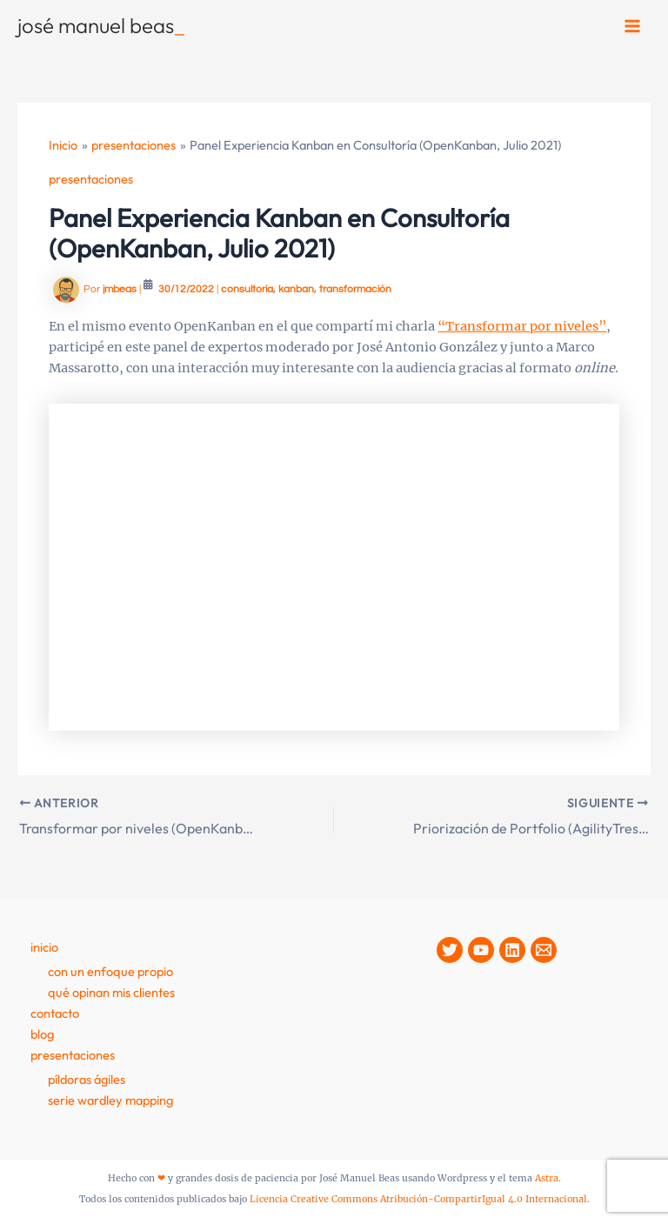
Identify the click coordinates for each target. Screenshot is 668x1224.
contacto (54, 1013)
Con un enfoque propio (110, 971)
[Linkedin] (512, 950)
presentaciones (91, 179)
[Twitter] (450, 950)
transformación (355, 289)
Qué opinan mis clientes (111, 992)
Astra (546, 1178)
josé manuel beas (101, 25)
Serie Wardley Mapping (110, 1100)
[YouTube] (481, 950)
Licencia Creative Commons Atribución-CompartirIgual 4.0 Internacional (418, 1199)
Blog (42, 1034)
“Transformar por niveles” (522, 326)
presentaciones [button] (72, 1055)
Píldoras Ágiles (86, 1079)
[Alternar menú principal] (632, 26)
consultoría (247, 289)
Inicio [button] (44, 947)
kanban (296, 289)
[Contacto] (544, 950)
